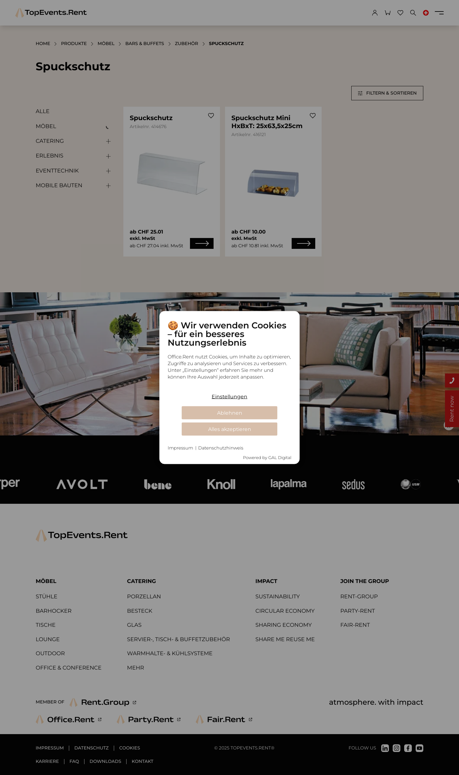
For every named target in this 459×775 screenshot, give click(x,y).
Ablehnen (229, 413)
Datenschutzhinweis (220, 448)
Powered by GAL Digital (267, 457)
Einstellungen (229, 396)
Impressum (180, 448)
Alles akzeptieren (229, 429)
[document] (229, 354)
